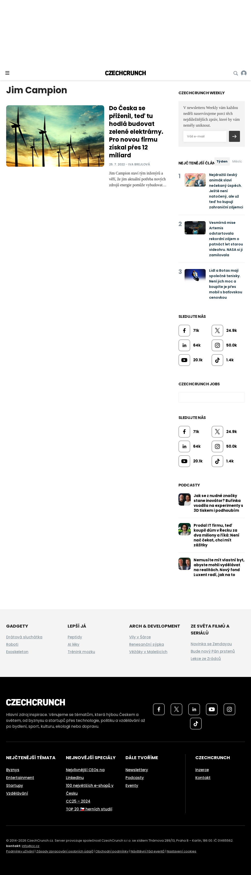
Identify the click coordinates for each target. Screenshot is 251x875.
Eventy (132, 785)
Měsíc (237, 161)
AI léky (73, 644)
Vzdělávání (17, 793)
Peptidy (75, 637)
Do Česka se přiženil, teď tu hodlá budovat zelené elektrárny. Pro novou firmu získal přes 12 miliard (136, 131)
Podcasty (135, 777)
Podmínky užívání (20, 851)
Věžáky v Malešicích (148, 651)
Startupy (14, 785)
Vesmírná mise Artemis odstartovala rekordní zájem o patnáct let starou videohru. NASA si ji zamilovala (226, 238)
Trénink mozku (81, 651)
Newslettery (137, 769)
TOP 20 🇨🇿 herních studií (89, 809)
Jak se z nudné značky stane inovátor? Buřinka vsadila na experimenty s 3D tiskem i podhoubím (218, 503)
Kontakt (203, 777)
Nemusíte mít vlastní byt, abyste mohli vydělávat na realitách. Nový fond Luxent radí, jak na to (219, 567)
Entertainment (20, 777)
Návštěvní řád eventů (147, 851)
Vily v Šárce (140, 637)
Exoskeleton (17, 651)
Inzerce (202, 769)
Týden (221, 161)
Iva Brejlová (139, 164)
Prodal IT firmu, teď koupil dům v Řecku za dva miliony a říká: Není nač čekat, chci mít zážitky (216, 535)
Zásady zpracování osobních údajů (64, 851)
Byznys (12, 769)
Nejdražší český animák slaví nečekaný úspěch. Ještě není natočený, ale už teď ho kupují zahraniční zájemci (226, 191)
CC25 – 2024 (78, 801)
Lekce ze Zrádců (206, 658)
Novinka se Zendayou (211, 643)
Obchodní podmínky (111, 851)
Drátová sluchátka (24, 637)
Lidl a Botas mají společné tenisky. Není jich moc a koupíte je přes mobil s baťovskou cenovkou (225, 284)
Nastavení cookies (181, 851)
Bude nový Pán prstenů (213, 651)
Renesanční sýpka (146, 644)
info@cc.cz (30, 846)
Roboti (12, 644)
